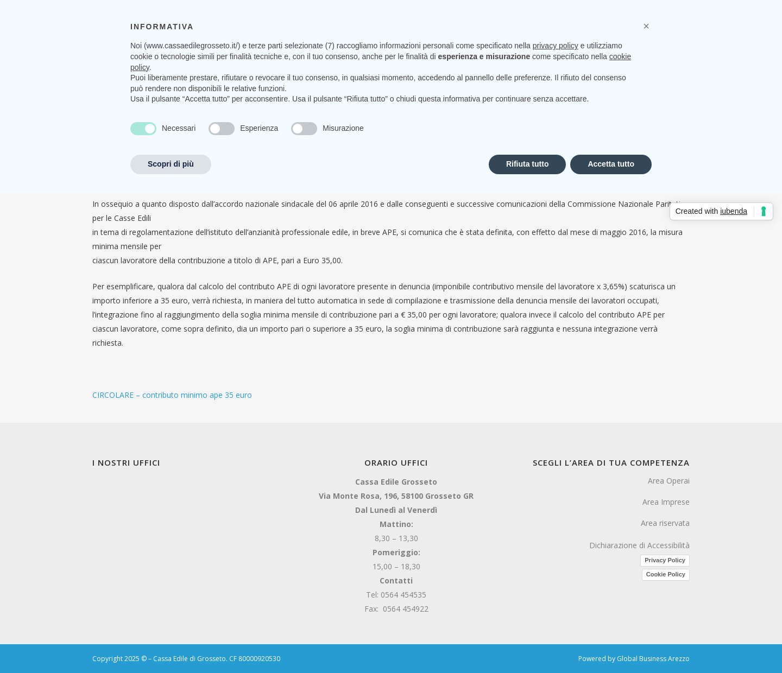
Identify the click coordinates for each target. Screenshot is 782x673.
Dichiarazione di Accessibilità (639, 545)
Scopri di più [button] (171, 164)
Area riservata (665, 523)
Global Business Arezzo (653, 658)
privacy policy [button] (555, 45)
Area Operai (669, 480)
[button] (646, 26)
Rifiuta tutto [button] (527, 164)
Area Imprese (666, 502)
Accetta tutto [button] (611, 164)
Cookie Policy (665, 574)
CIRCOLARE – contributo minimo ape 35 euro (172, 395)
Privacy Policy (665, 560)
